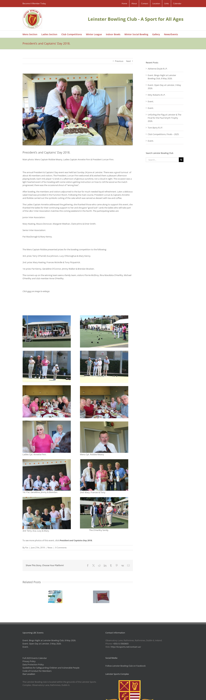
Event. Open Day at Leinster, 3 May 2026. (42, 643)
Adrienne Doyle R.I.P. (158, 68)
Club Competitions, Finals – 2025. (163, 134)
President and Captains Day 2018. (76, 540)
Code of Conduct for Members (37, 670)
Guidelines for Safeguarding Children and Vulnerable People (51, 667)
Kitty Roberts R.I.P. (156, 94)
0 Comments (61, 547)
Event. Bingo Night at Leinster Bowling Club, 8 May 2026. (49, 640)
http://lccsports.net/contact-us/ (126, 646)
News (49, 547)
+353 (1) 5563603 (120, 643)
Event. (151, 101)
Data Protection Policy (33, 664)
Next (128, 61)
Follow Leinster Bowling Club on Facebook (125, 665)
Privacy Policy (29, 661)
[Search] (181, 159)
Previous (119, 61)
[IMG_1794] (78, 109)
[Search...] (162, 159)
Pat (26, 547)
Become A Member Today (34, 3)
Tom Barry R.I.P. (155, 127)
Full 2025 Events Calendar (35, 658)
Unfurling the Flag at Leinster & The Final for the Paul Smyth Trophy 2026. (164, 117)
